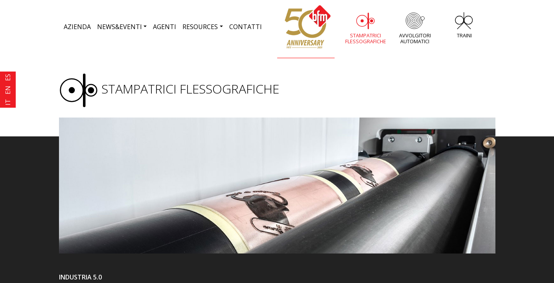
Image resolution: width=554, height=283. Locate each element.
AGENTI (164, 26)
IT (8, 102)
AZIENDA (77, 26)
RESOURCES (200, 26)
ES (8, 77)
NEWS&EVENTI (119, 26)
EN (8, 90)
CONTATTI (245, 26)
